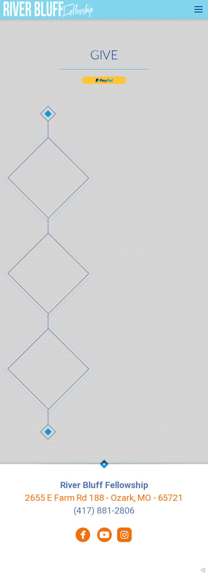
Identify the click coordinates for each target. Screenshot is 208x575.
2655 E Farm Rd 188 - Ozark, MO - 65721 (104, 498)
